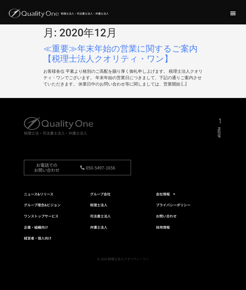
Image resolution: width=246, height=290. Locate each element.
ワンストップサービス (41, 216)
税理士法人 (98, 204)
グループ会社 (100, 194)
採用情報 (163, 227)
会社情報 (166, 194)
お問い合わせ (166, 216)
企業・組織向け (36, 227)
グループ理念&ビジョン (42, 204)
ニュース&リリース (38, 194)
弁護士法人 (98, 227)
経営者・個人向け (38, 238)
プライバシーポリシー (173, 204)
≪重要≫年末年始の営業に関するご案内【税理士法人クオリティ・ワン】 (120, 54)
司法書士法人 (100, 216)
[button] (232, 13)
